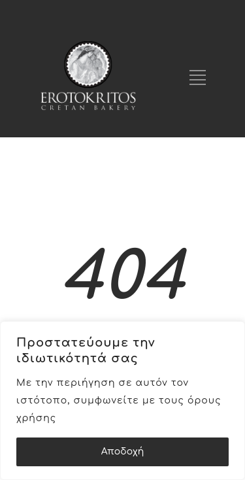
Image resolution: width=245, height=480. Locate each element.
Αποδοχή (122, 451)
